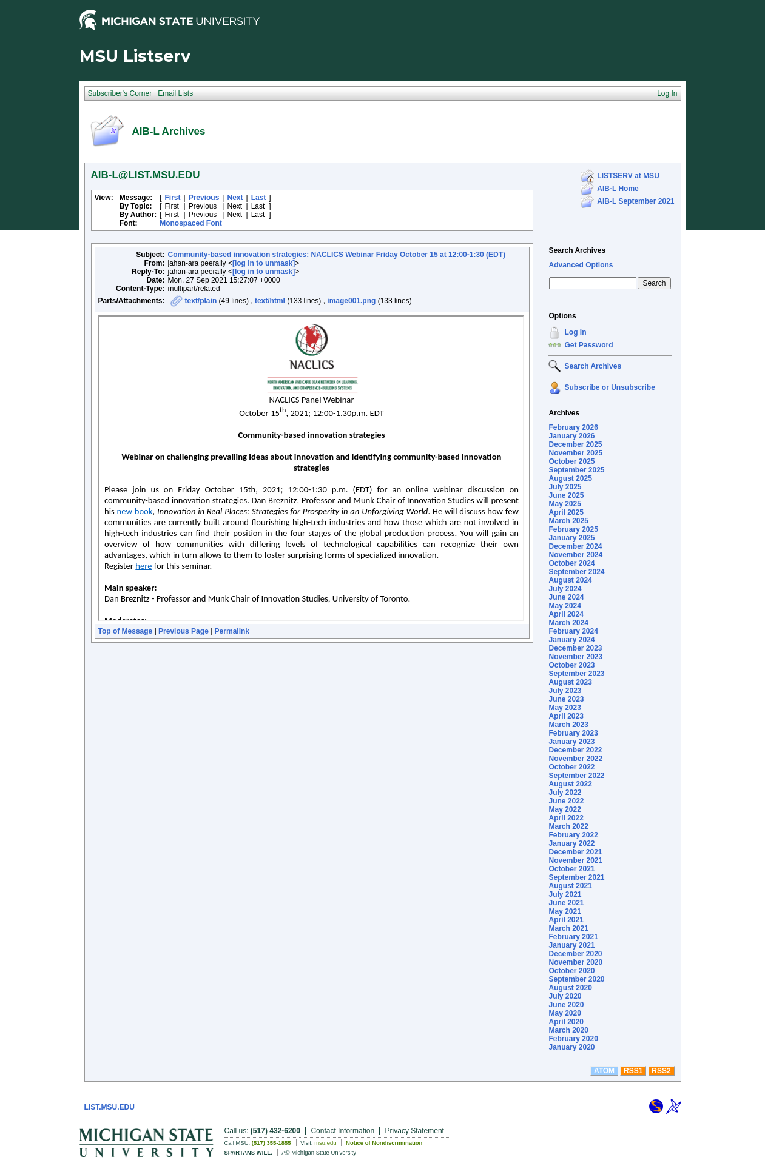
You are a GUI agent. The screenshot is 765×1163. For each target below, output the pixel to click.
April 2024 (565, 614)
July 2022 (564, 792)
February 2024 (573, 631)
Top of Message (125, 631)
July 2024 (564, 589)
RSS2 (661, 1071)
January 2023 (571, 741)
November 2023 (575, 656)
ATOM (604, 1071)
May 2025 (564, 504)
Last (258, 197)
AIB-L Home (617, 188)
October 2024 (571, 563)
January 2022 (571, 843)
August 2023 (569, 682)
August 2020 (569, 988)
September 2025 (576, 470)
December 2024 (575, 546)
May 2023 (564, 707)
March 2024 (568, 622)
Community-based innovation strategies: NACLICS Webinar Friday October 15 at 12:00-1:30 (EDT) (337, 254)
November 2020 (575, 962)
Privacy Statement (414, 1131)
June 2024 (566, 597)
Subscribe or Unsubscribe (609, 387)
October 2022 (571, 767)
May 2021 (564, 911)
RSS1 (633, 1071)
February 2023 (573, 733)
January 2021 (571, 945)
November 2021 (575, 860)
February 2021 (573, 937)
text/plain (201, 301)
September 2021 (576, 877)
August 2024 (569, 580)
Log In (575, 332)
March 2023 (568, 724)
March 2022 (568, 826)
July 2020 (564, 996)
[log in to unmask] (263, 263)
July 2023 (564, 690)
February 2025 (573, 529)
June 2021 (566, 903)
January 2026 (571, 436)
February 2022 (573, 835)
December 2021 (575, 852)
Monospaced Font (191, 223)
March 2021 (568, 928)
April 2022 (565, 818)
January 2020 (571, 1047)
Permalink (232, 631)
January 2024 (571, 639)
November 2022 (575, 758)
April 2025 (565, 512)
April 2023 (565, 716)
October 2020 (571, 971)
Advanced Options (580, 265)
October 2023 (571, 665)
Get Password (588, 345)
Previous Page (183, 631)
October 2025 (571, 461)
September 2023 (576, 673)
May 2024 (564, 606)
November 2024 (575, 555)
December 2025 (575, 444)
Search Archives (576, 250)
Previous (204, 197)
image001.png (351, 301)
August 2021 (569, 886)
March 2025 (568, 521)
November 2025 (575, 453)
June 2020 (566, 1004)
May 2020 (564, 1013)
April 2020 (565, 1021)
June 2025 (566, 495)
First (173, 197)
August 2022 (569, 784)
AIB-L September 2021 (635, 201)
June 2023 (566, 699)
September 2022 (576, 775)
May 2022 (564, 809)
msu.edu (325, 1142)
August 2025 (569, 478)
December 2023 (575, 648)
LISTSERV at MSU (628, 176)
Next (235, 197)
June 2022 (566, 801)
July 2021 (564, 894)
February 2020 (573, 1038)
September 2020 (576, 979)
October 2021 (571, 869)
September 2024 (576, 572)
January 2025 (571, 538)
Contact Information (342, 1131)
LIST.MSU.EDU (109, 1107)
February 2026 (573, 427)
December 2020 (575, 954)
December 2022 (575, 750)
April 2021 (565, 920)
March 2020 (568, 1030)
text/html (270, 301)
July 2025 (564, 487)
